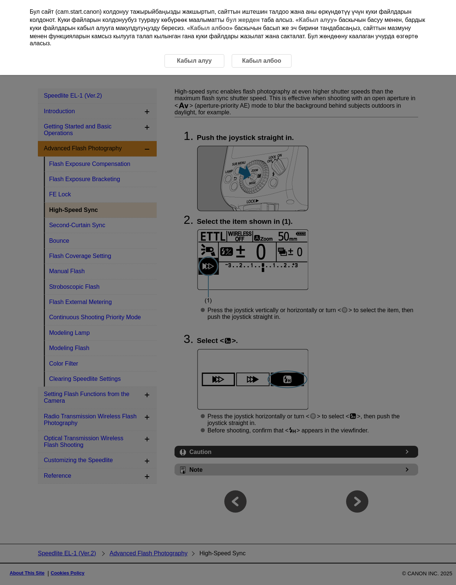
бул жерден (243, 20)
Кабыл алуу (316, 20)
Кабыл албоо (209, 28)
